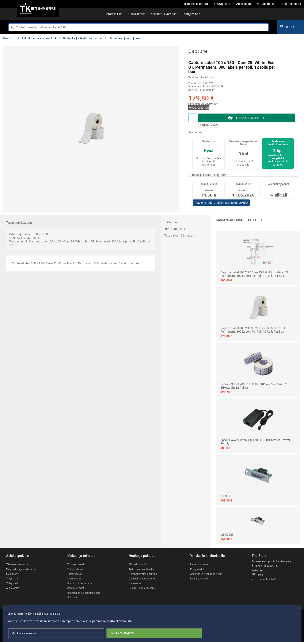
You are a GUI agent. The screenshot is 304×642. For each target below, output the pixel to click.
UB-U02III (226, 534)
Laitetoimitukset (200, 564)
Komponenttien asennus (143, 574)
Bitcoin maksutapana (80, 583)
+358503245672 (264, 579)
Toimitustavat (75, 569)
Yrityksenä (12, 578)
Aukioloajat (12, 588)
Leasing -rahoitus (200, 578)
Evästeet (72, 597)
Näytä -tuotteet (175, 229)
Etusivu (7, 38)
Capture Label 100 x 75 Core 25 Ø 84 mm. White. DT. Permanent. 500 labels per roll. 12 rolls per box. (254, 274)
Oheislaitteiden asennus (143, 578)
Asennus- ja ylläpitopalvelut (206, 574)
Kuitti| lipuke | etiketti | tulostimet (79, 38)
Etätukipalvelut (137, 564)
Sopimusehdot (76, 588)
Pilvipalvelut (197, 569)
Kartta (257, 575)
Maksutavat (74, 578)
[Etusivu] (38, 8)
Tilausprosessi (76, 564)
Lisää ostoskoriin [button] (251, 117)
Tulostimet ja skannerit (35, 38)
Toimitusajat (74, 574)
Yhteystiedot (13, 583)
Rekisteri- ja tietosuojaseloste (85, 593)
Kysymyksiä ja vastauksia (21, 569)
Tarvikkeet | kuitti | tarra (123, 38)
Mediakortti (13, 574)
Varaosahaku (137, 583)
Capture (197, 51)
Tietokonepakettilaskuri (143, 569)
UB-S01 (225, 496)
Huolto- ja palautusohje (142, 588)
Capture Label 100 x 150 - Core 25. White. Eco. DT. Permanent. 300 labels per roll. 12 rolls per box (253, 329)
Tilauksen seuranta (17, 564)
